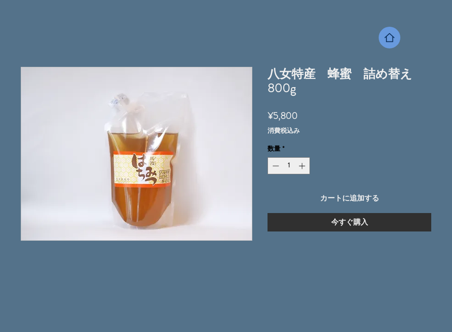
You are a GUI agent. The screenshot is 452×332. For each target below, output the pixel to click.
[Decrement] (274, 166)
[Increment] (303, 166)
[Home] (389, 37)
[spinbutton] (288, 166)
